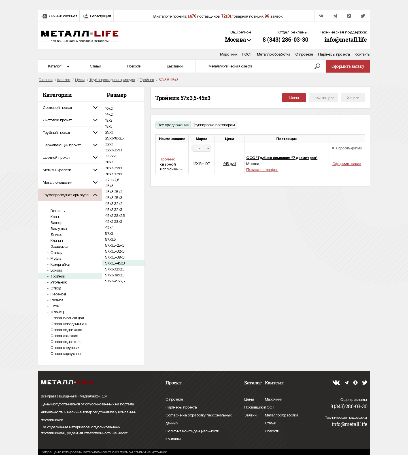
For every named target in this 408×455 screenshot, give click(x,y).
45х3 (109, 185)
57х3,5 (110, 239)
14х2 (108, 114)
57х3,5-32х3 (114, 251)
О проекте (304, 54)
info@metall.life (345, 39)
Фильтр (56, 252)
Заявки (353, 97)
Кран (54, 216)
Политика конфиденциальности (192, 431)
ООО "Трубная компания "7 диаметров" (281, 157)
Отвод (55, 288)
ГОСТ (247, 54)
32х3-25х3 (113, 150)
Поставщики (323, 97)
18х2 (108, 120)
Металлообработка (273, 54)
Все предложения (173, 124)
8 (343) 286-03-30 (285, 39)
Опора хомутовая (65, 347)
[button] (70, 107)
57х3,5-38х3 (114, 257)
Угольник (58, 282)
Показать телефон (262, 169)
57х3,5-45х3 (115, 263)
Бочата (56, 270)
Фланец (56, 312)
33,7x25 (111, 156)
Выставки (175, 66)
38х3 (109, 162)
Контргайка (59, 264)
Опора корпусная (65, 353)
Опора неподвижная (68, 323)
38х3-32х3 (113, 174)
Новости (134, 66)
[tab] (70, 107)
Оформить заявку (348, 66)
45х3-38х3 (113, 221)
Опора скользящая (67, 318)
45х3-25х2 (113, 191)
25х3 (109, 132)
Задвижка (58, 246)
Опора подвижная (66, 329)
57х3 (109, 233)
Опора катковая (64, 335)
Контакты (362, 54)
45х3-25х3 (113, 197)
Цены (294, 97)
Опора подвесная (65, 341)
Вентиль (57, 210)
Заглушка (58, 228)
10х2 (108, 108)
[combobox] (201, 148)
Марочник (228, 54)
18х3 (108, 126)
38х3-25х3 (113, 168)
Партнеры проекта (334, 54)
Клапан (56, 240)
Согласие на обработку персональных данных (198, 420)
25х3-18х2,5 (114, 138)
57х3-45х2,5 (115, 281)
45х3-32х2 (113, 203)
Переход (58, 294)
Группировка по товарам (213, 124)
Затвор (56, 222)
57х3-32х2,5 (114, 269)
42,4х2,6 (112, 179)
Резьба (56, 300)
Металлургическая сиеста (230, 66)
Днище (56, 234)
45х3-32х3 (113, 209)
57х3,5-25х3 (114, 245)
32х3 (109, 144)
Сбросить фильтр (347, 148)
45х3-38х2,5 (115, 215)
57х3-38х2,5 (114, 275)
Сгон (54, 306)
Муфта (55, 258)
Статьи (95, 66)
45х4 (109, 227)
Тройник (57, 276)
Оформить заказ (346, 163)
